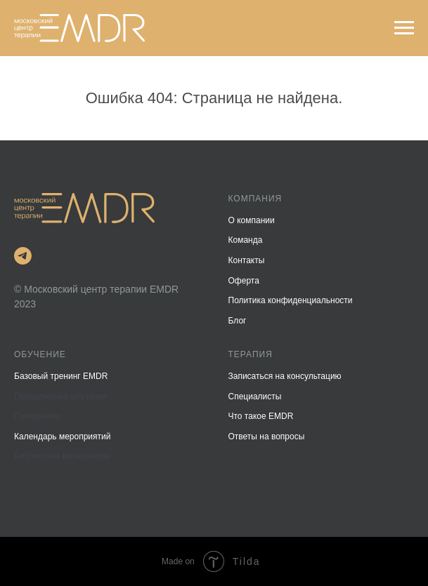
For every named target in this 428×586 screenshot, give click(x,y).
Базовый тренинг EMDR (61, 376)
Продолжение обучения (60, 396)
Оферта (243, 281)
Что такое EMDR (261, 416)
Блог (237, 321)
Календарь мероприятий (62, 436)
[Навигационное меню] (404, 28)
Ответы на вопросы (266, 436)
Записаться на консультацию (285, 376)
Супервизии (37, 416)
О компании (251, 220)
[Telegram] (23, 256)
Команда (245, 240)
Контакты (246, 260)
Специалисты (255, 396)
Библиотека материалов (62, 456)
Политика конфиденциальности (290, 300)
